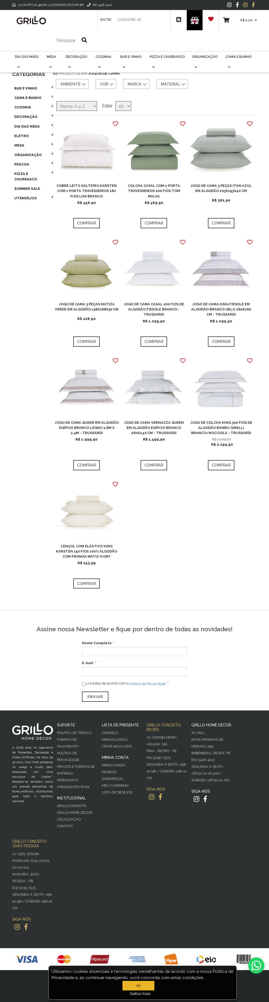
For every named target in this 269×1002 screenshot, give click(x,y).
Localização (69, 819)
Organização (28, 155)
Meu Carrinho (115, 785)
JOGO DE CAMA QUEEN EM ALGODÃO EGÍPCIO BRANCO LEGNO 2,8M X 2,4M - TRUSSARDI (87, 428)
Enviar (95, 696)
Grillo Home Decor (74, 813)
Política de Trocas (74, 733)
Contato (64, 826)
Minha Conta (113, 765)
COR (107, 84)
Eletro (21, 136)
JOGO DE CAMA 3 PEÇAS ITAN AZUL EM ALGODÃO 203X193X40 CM (221, 188)
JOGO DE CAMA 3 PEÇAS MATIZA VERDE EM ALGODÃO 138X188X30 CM (86, 306)
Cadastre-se (129, 20)
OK (138, 986)
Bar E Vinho (25, 88)
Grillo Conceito (72, 806)
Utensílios (25, 198)
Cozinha (22, 107)
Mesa (19, 145)
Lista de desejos (117, 792)
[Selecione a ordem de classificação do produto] (77, 106)
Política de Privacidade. (148, 684)
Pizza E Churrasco (25, 176)
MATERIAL (174, 84)
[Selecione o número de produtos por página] (123, 106)
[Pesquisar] (50, 40)
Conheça (110, 733)
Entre (105, 20)
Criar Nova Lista (117, 746)
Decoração (26, 117)
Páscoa (21, 164)
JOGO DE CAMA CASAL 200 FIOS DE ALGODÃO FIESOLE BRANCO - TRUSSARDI (154, 309)
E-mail (87, 663)
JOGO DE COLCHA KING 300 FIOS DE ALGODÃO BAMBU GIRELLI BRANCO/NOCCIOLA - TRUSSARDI (221, 428)
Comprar (86, 223)
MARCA (138, 84)
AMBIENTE (73, 84)
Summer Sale (27, 189)
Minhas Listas (114, 740)
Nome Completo (97, 643)
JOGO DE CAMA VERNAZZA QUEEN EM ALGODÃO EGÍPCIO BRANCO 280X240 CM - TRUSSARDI (154, 428)
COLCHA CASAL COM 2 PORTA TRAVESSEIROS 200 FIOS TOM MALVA (154, 191)
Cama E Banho (28, 98)
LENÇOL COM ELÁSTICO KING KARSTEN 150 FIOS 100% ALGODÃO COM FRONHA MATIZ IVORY (86, 551)
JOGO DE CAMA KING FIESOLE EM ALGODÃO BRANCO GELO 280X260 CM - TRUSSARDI (221, 309)
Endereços (112, 779)
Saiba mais (140, 993)
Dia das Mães (27, 126)
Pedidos (109, 772)
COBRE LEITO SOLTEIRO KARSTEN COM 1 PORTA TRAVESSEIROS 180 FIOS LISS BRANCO (87, 191)
